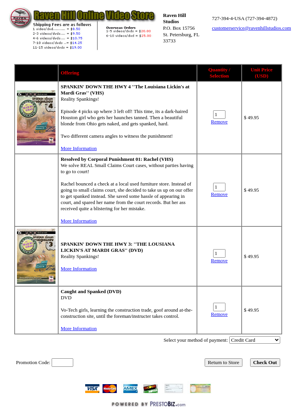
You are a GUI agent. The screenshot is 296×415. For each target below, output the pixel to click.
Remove (219, 122)
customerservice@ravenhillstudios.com (251, 28)
